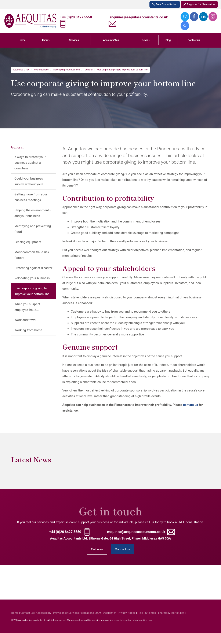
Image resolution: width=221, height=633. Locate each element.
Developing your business (66, 69)
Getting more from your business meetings (30, 197)
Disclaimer (109, 612)
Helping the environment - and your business (32, 213)
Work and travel (25, 320)
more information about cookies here (133, 620)
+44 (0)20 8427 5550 (76, 17)
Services (75, 40)
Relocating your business (32, 278)
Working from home (28, 330)
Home (22, 40)
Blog (168, 40)
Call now (97, 549)
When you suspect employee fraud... (27, 307)
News (146, 40)
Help (140, 612)
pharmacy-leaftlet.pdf (171, 612)
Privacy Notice (126, 612)
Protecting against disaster (33, 268)
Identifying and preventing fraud (32, 229)
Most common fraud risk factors (31, 255)
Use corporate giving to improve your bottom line (122, 69)
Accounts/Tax (112, 40)
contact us (190, 405)
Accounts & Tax (21, 69)
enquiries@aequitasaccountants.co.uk (139, 17)
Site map (150, 612)
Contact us (194, 40)
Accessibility (43, 612)
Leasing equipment (27, 242)
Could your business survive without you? (28, 181)
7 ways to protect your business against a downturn (30, 162)
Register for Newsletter (199, 4)
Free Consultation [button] (164, 4)
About (46, 40)
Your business (41, 69)
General (89, 69)
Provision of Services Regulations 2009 (77, 612)
